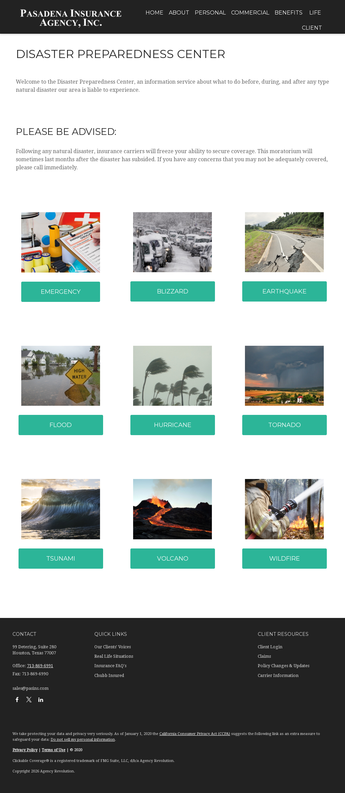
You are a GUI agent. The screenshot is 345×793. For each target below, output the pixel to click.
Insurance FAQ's (110, 665)
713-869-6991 (40, 665)
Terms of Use (53, 750)
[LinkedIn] (40, 699)
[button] (154, 13)
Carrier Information (278, 675)
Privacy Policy (24, 750)
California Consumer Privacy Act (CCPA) (194, 734)
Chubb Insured (109, 675)
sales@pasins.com (30, 688)
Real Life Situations (113, 656)
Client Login (270, 647)
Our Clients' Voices (112, 647)
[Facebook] (17, 699)
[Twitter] (28, 699)
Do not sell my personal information (83, 739)
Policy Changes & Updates (283, 665)
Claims (264, 656)
